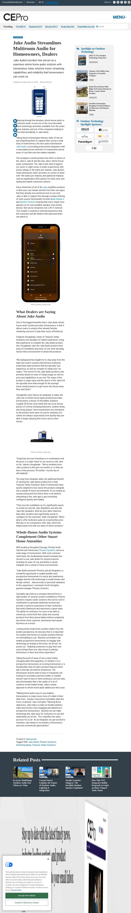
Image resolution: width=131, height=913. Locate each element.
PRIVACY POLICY (111, 906)
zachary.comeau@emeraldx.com (108, 872)
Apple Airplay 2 (57, 199)
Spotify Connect (27, 202)
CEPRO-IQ (69, 876)
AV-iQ (41, 2)
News (91, 80)
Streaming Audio (23, 745)
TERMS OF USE (97, 906)
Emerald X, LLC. (98, 900)
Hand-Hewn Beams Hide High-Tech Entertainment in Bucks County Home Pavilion (100, 90)
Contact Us (100, 886)
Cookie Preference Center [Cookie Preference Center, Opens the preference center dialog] (27, 903)
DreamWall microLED (87, 27)
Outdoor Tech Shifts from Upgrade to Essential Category (99, 73)
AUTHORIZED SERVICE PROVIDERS (67, 904)
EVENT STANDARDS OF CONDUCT (93, 904)
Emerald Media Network (13, 2)
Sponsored (18, 37)
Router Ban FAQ (67, 27)
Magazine (69, 870)
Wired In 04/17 (51, 27)
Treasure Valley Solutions (44, 745)
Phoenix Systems (47, 550)
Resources (93, 62)
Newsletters (70, 873)
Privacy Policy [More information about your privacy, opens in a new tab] (16, 890)
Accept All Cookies (26, 896)
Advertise (31, 2)
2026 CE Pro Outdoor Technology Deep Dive (97, 57)
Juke (45, 187)
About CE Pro (70, 866)
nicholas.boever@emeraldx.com (107, 882)
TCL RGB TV (21, 27)
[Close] (48, 859)
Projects (93, 97)
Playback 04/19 (35, 27)
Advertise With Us (72, 863)
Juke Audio (21, 146)
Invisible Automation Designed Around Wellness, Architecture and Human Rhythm (99, 107)
